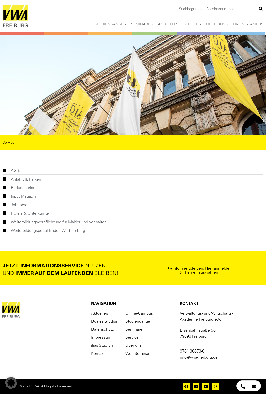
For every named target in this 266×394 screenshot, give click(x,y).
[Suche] (261, 9)
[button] (199, 270)
